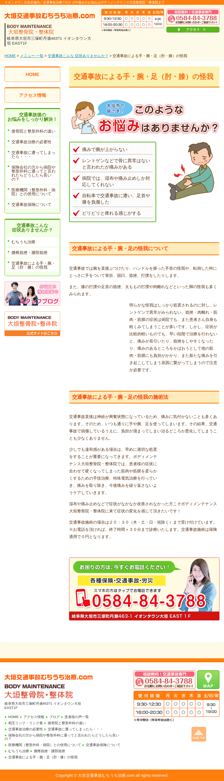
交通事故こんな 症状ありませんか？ (78, 56)
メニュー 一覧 (31, 56)
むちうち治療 (18, 751)
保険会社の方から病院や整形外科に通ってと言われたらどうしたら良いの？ (62, 737)
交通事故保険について (103, 745)
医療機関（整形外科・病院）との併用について (44, 745)
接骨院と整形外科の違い (67, 723)
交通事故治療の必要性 (25, 729)
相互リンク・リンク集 (25, 723)
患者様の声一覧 (77, 717)
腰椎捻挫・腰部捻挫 (49, 751)
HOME (10, 56)
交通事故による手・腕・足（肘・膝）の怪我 (43, 757)
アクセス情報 (32, 95)
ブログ (54, 717)
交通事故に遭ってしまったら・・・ (75, 729)
